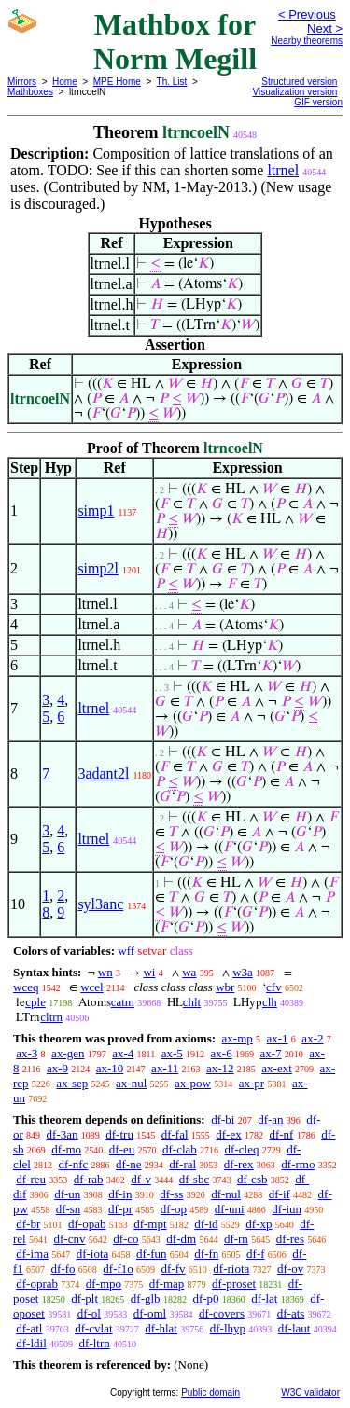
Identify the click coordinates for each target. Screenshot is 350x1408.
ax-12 (220, 1068)
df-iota (93, 1254)
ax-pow (193, 1083)
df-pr (120, 1209)
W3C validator (310, 1392)
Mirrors (21, 81)
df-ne (128, 1164)
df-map (167, 1284)
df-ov (290, 1269)
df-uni (230, 1209)
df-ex (228, 1134)
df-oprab (37, 1284)
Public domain (210, 1392)
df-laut (294, 1328)
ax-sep (72, 1083)
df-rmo (298, 1164)
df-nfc (74, 1164)
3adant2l (103, 773)
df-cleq (242, 1149)
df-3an (62, 1134)
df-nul (226, 1194)
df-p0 (205, 1298)
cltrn (51, 1017)
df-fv (173, 1269)
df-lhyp (227, 1328)
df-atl (29, 1328)
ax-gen (67, 1053)
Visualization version (294, 92)
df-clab (179, 1149)
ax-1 (277, 1038)
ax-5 (172, 1053)
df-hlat (161, 1328)
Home (64, 81)
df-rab (89, 1179)
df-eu (121, 1149)
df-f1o (118, 1269)
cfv (274, 987)
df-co (125, 1239)
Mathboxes (30, 92)
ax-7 (270, 1053)
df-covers (222, 1313)
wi (149, 972)
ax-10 (110, 1068)
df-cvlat (93, 1328)
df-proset (234, 1284)
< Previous (307, 14)
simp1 (95, 510)
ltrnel (283, 170)
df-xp (258, 1224)
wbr (225, 987)
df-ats (291, 1313)
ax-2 (312, 1038)
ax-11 (164, 1068)
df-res (290, 1239)
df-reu (31, 1179)
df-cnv (69, 1239)
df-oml (149, 1313)
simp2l (98, 568)
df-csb (252, 1179)
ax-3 (26, 1053)
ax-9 (57, 1068)
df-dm (181, 1239)
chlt (192, 1002)
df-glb (146, 1298)
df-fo (63, 1269)
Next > (325, 28)
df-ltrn (94, 1343)
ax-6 (221, 1053)
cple (35, 1002)
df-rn (236, 1239)
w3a (242, 972)
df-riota (231, 1269)
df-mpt (149, 1224)
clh (269, 1002)
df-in (120, 1194)
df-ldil (31, 1343)
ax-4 (122, 1053)
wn (105, 972)
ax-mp (237, 1038)
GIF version (318, 102)
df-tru (119, 1134)
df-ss (171, 1194)
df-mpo (103, 1284)
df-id (205, 1224)
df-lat (264, 1298)
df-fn (206, 1254)
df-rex (239, 1164)
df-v (141, 1179)
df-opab (86, 1224)
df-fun (151, 1254)
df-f (255, 1254)
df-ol (89, 1313)
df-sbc (194, 1179)
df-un (67, 1194)
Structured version (299, 81)
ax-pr (251, 1083)
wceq (25, 987)
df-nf (281, 1134)
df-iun (286, 1209)
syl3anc (100, 904)
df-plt (84, 1298)
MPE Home (117, 81)
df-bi (222, 1119)
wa (189, 972)
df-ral (182, 1164)
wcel (92, 987)
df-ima (32, 1254)
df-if (279, 1194)
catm (122, 1002)
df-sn (68, 1209)
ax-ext (276, 1068)
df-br (28, 1224)
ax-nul (131, 1083)
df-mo (66, 1149)
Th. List (172, 81)
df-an (270, 1119)
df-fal (175, 1134)
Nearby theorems (307, 40)
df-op (174, 1209)
